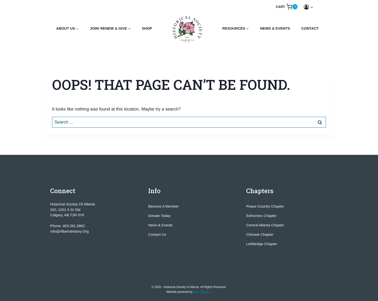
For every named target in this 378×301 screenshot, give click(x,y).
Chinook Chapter (259, 234)
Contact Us (157, 234)
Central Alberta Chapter (265, 225)
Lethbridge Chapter (261, 244)
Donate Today (159, 216)
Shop (147, 28)
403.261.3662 (74, 226)
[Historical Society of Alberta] (188, 29)
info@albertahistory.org (69, 231)
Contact (310, 28)
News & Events (275, 28)
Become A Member (163, 206)
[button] (311, 7)
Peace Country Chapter (265, 206)
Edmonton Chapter (261, 216)
